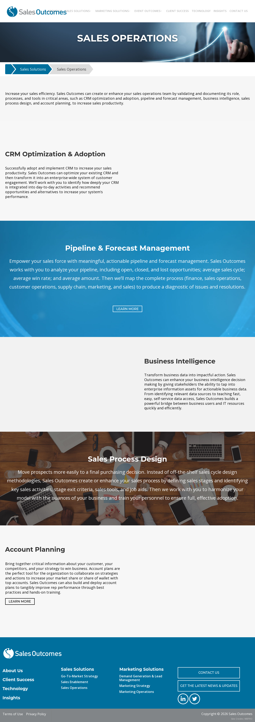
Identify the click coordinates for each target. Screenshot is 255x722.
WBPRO (248, 718)
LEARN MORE (127, 309)
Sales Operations (71, 69)
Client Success (18, 679)
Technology (15, 688)
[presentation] (25, 716)
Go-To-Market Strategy (79, 676)
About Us (13, 670)
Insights (11, 697)
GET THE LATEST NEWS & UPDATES (208, 686)
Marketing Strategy (134, 686)
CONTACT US (208, 673)
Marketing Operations (136, 691)
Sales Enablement (74, 682)
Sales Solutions (33, 69)
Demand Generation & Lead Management (140, 678)
